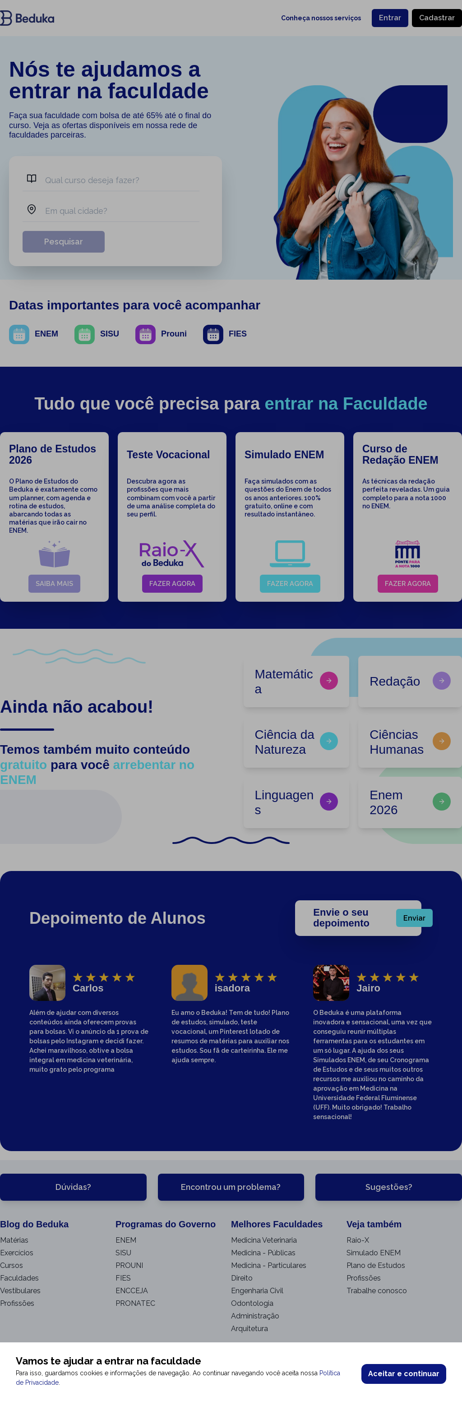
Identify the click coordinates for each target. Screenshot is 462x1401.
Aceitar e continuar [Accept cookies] (403, 1373)
